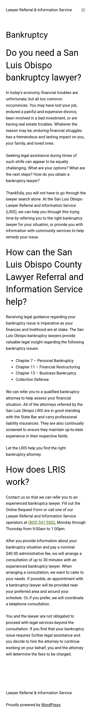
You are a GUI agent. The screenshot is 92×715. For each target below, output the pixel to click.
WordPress (51, 705)
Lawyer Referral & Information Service (39, 10)
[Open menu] (83, 10)
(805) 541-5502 (41, 522)
